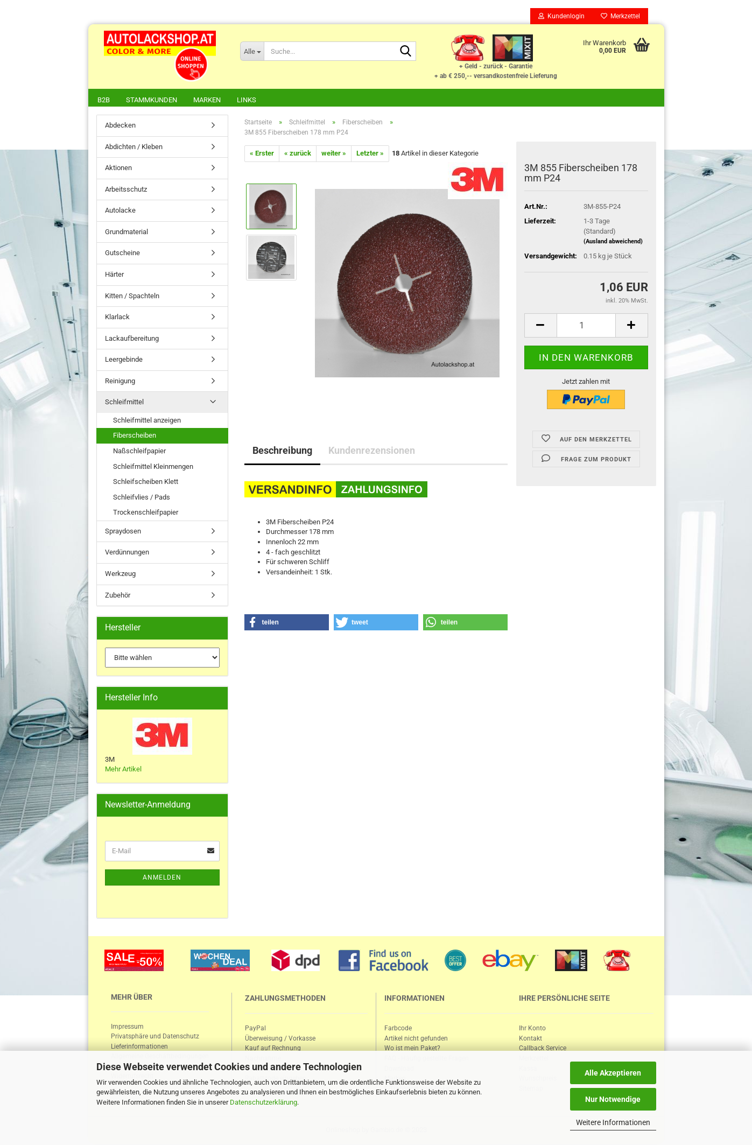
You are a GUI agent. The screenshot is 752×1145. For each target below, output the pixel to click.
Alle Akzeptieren (613, 1073)
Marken (207, 100)
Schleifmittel (124, 403)
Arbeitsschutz (126, 190)
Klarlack (117, 318)
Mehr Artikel (123, 770)
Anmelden (162, 878)
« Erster (262, 154)
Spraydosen (123, 532)
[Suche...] (252, 51)
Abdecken (120, 126)
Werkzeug (120, 575)
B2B (103, 100)
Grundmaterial (126, 233)
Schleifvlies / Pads (141, 498)
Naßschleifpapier (139, 452)
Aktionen (118, 169)
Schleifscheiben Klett (145, 483)
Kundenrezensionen (371, 451)
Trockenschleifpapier (145, 513)
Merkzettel (620, 16)
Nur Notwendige (613, 1099)
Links (246, 100)
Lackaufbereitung (132, 339)
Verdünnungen (127, 553)
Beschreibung (282, 451)
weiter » (333, 154)
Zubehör (117, 596)
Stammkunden (151, 100)
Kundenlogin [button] (561, 16)
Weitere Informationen (613, 1122)
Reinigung (120, 382)
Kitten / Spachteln (132, 297)
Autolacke (120, 211)
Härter (114, 275)
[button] (286, 623)
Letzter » (370, 154)
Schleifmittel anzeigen (147, 421)
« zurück (297, 154)
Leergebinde (124, 360)
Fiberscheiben (134, 436)
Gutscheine (122, 254)
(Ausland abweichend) (613, 242)
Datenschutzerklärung (263, 1102)
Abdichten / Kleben (134, 148)
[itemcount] (586, 326)
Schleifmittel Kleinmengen (153, 467)
